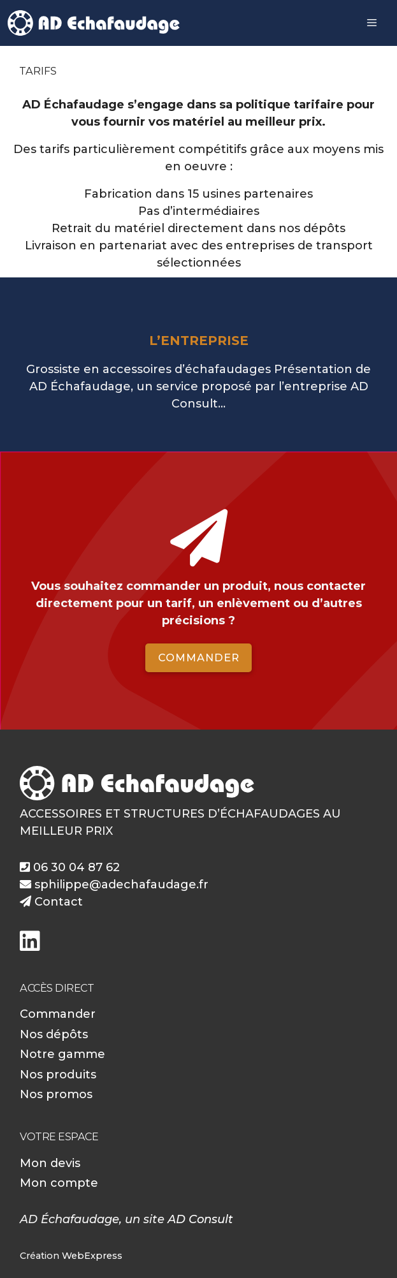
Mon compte (59, 1183)
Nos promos (56, 1094)
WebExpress (92, 1255)
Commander (199, 657)
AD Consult (200, 1219)
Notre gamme (62, 1054)
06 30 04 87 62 (70, 867)
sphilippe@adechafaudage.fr (114, 885)
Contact (51, 902)
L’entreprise (199, 340)
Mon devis (50, 1163)
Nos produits (58, 1075)
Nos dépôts (54, 1034)
